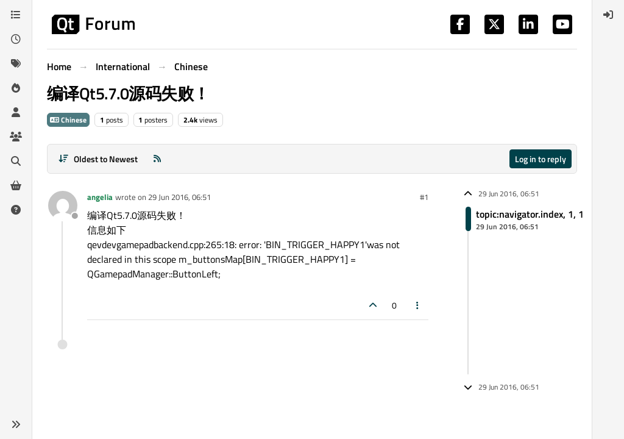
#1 (424, 197)
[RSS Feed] (157, 158)
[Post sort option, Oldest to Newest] (97, 158)
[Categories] (16, 14)
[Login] (608, 14)
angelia (100, 197)
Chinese (68, 120)
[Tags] (16, 63)
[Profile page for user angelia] (62, 205)
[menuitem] (608, 14)
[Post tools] (418, 305)
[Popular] (16, 88)
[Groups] (16, 136)
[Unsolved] (16, 210)
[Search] (16, 161)
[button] (16, 424)
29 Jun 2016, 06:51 (179, 197)
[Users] (16, 112)
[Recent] (16, 39)
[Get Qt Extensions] (16, 185)
